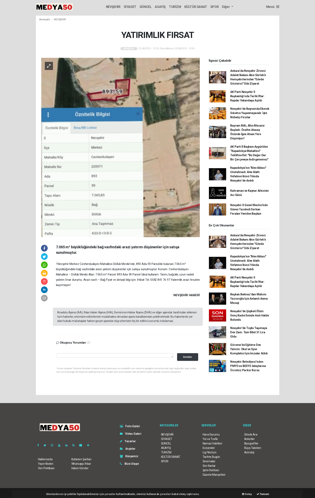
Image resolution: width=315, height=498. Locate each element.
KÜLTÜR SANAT (195, 7)
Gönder (187, 356)
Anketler (249, 439)
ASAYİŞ (160, 7)
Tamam (263, 494)
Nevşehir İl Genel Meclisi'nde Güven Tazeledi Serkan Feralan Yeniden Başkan (249, 209)
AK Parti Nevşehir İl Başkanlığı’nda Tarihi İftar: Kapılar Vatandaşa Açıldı (247, 96)
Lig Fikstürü (210, 452)
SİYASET (130, 7)
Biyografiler (251, 443)
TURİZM (175, 7)
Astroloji (249, 452)
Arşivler (127, 448)
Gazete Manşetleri (214, 474)
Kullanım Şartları (81, 459)
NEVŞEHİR (113, 7)
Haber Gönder (80, 468)
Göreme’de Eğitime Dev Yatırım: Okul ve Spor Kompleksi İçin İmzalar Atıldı (249, 349)
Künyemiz (129, 456)
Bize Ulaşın (129, 463)
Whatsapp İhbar (81, 463)
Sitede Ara (250, 434)
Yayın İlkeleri (45, 463)
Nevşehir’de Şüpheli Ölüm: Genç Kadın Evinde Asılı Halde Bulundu (249, 315)
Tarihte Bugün (211, 456)
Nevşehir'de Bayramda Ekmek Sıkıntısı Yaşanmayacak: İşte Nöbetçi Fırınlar (249, 113)
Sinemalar (209, 461)
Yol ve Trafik (210, 439)
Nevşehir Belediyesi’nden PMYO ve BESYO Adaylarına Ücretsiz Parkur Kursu (248, 366)
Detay (247, 494)
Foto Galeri (130, 426)
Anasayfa (45, 19)
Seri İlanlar (209, 465)
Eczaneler (209, 448)
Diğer (226, 7)
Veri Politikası (46, 468)
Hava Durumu (211, 434)
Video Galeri (130, 433)
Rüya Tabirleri (252, 448)
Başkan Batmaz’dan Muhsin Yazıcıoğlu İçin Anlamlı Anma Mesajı (249, 298)
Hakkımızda (45, 459)
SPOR (214, 7)
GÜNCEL (146, 7)
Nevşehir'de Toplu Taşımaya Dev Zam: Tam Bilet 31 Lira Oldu (248, 332)
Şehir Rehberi (211, 470)
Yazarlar (128, 441)
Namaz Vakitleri (212, 443)
